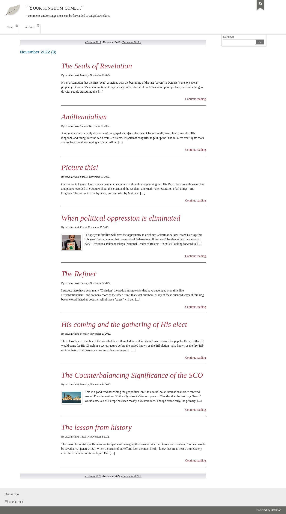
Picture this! (79, 167)
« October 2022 (93, 42)
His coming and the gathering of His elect (124, 324)
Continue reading (195, 98)
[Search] (239, 42)
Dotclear (276, 510)
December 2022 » (131, 42)
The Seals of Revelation (96, 66)
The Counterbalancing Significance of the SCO (132, 375)
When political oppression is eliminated (120, 218)
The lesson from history (96, 427)
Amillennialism (84, 116)
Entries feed (16, 501)
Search (228, 36)
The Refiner (79, 274)
